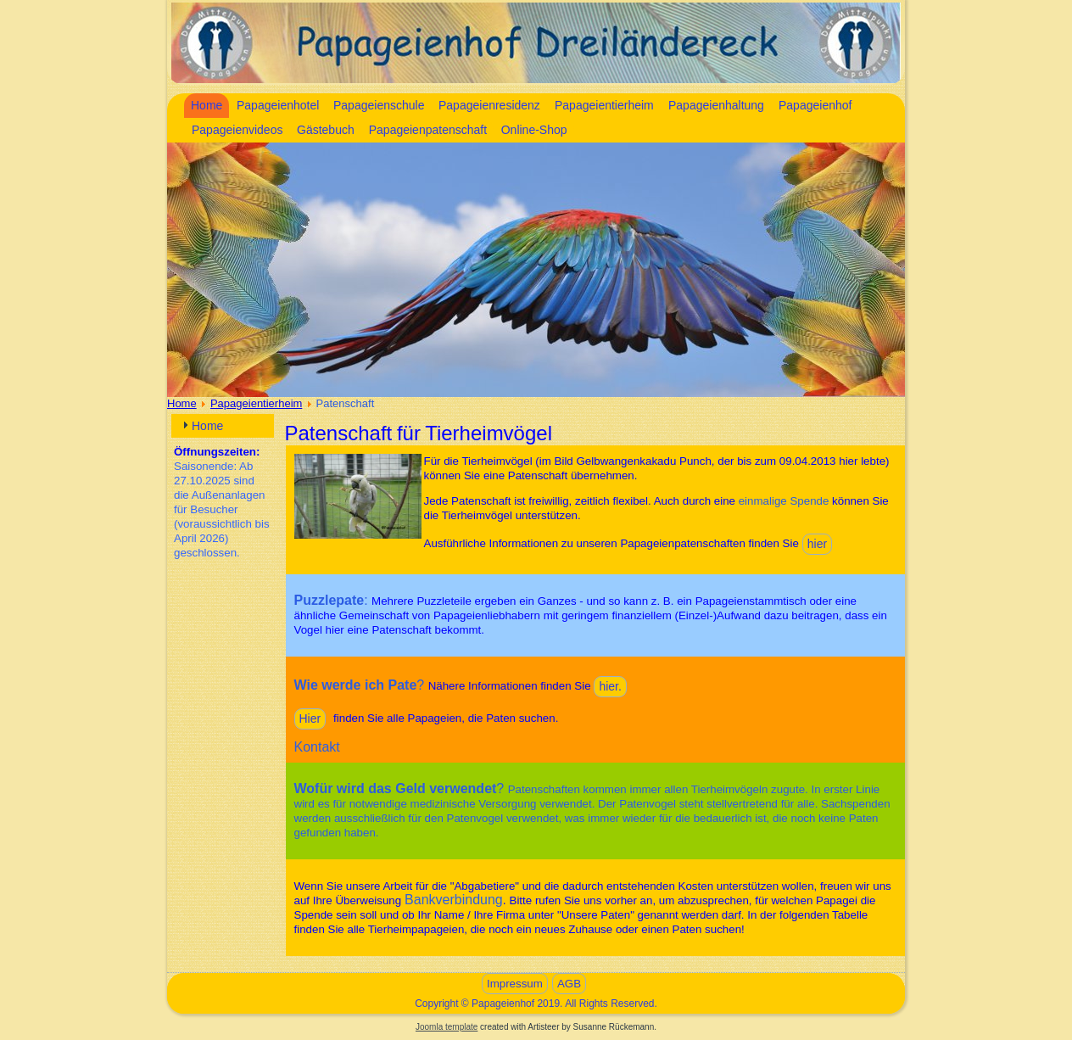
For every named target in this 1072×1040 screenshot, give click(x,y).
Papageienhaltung (716, 105)
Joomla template (446, 1027)
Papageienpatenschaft (428, 130)
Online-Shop (534, 130)
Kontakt (317, 747)
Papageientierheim (604, 105)
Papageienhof (815, 105)
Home (206, 105)
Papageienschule (378, 105)
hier (817, 544)
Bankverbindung (454, 899)
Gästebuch (326, 130)
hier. (610, 686)
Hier (310, 718)
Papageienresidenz (489, 105)
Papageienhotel (278, 105)
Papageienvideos (237, 130)
